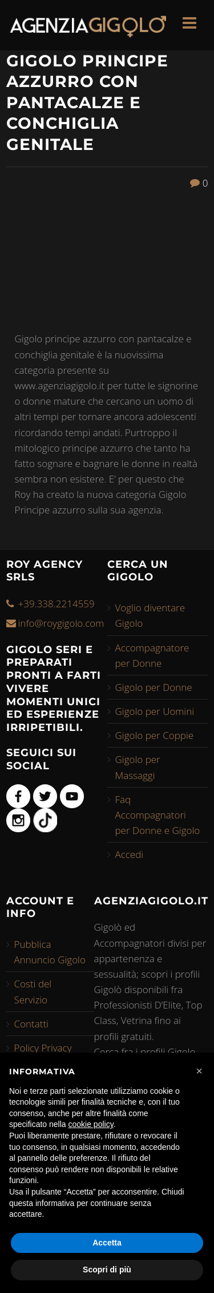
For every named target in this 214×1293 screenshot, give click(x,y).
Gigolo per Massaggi (137, 767)
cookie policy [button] (91, 1124)
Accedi (129, 854)
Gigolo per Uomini (155, 711)
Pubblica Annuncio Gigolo (50, 952)
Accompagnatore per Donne (152, 655)
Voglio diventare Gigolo (150, 615)
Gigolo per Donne (153, 687)
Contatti (31, 1023)
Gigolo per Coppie (154, 735)
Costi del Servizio (33, 991)
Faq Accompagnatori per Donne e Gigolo (157, 815)
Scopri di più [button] (107, 1269)
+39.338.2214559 (56, 603)
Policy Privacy (43, 1047)
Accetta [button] (107, 1242)
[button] (199, 1071)
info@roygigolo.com (61, 623)
